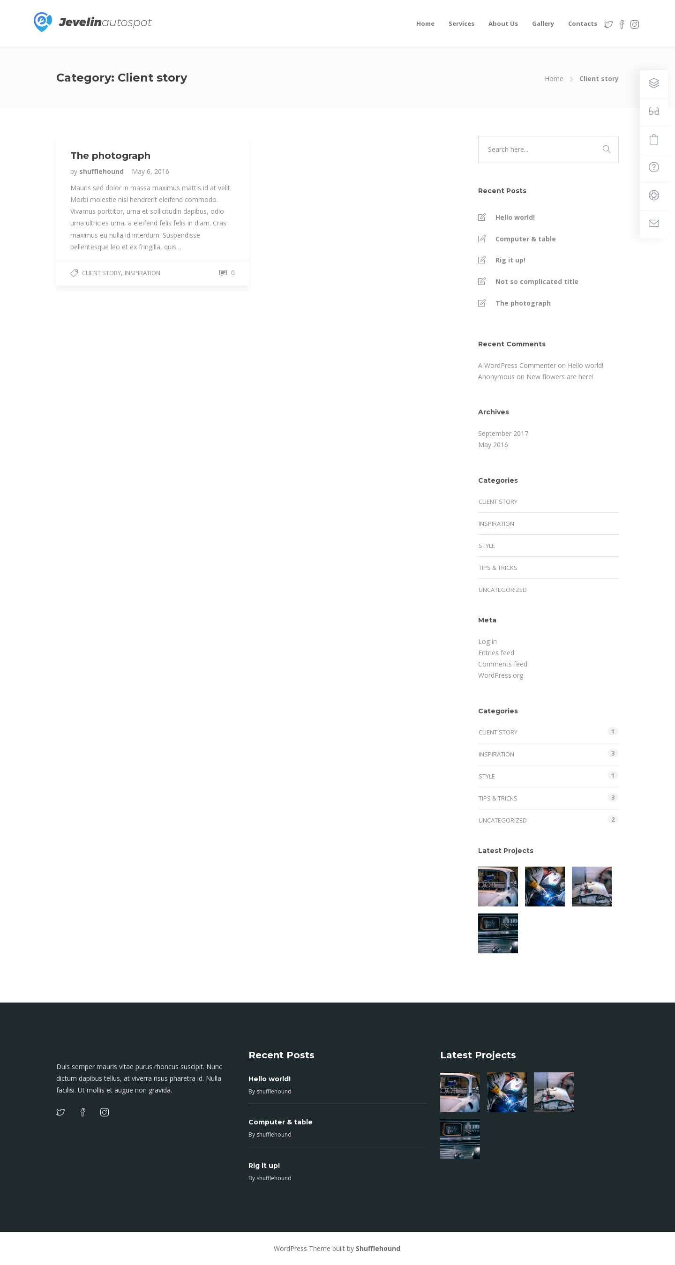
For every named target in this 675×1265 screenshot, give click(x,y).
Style (487, 545)
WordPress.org (500, 675)
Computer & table (525, 238)
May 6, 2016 (150, 171)
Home (425, 23)
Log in (487, 641)
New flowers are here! (559, 376)
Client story (101, 273)
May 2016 (493, 444)
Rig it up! (510, 259)
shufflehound (102, 171)
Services (461, 23)
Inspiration (142, 273)
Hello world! (515, 217)
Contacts (582, 23)
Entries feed (496, 652)
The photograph (523, 303)
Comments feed (502, 663)
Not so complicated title (536, 281)
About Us (503, 23)
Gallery (543, 23)
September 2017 (503, 433)
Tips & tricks (498, 567)
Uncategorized (503, 589)
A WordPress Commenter (517, 365)
